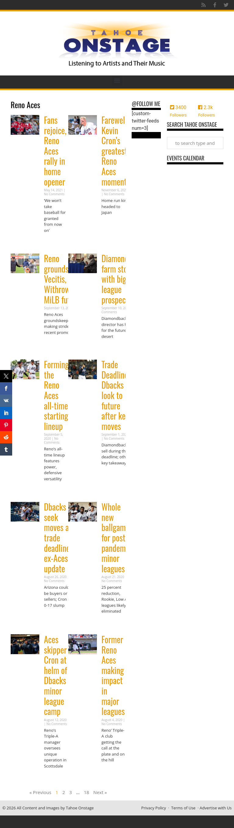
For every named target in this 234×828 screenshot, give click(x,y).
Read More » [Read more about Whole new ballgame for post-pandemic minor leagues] (112, 623)
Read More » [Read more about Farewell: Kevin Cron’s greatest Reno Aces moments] (112, 224)
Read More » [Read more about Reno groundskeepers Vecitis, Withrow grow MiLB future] (54, 344)
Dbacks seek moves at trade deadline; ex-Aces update (58, 537)
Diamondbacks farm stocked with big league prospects (123, 279)
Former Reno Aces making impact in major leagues (113, 675)
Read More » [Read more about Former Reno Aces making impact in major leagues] (112, 772)
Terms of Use (183, 808)
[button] (117, 80)
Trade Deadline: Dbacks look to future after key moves (115, 395)
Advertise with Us (216, 808)
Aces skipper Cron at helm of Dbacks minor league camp (55, 675)
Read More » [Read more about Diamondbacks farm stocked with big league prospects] (112, 348)
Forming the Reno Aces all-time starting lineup (56, 395)
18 (86, 792)
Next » (100, 792)
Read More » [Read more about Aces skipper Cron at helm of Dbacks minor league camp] (54, 777)
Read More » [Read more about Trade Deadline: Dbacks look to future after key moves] (112, 474)
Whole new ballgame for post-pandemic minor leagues (116, 537)
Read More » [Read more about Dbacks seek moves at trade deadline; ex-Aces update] (54, 617)
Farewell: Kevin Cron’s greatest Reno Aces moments (115, 151)
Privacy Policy (153, 808)
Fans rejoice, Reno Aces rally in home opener (55, 151)
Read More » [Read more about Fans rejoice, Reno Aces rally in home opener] (54, 242)
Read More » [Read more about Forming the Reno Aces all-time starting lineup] (54, 490)
